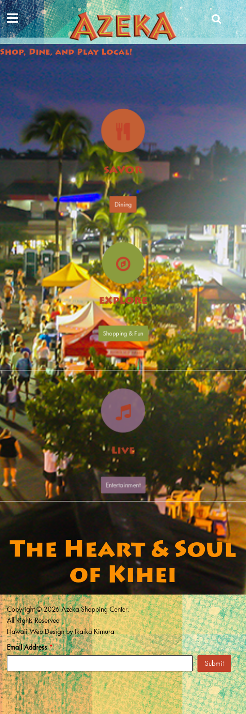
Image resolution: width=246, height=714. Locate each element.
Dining (123, 202)
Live (122, 448)
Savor (123, 170)
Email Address (30, 647)
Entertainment (123, 474)
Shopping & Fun (123, 336)
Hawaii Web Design (35, 631)
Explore (123, 302)
